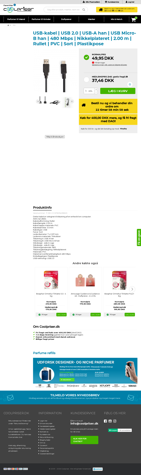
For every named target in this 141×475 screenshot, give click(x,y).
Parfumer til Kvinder (41, 19)
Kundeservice (112, 2)
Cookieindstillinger (47, 454)
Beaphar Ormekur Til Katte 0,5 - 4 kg (51, 295)
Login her (43, 421)
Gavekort (43, 445)
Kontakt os (44, 432)
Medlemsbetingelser (47, 429)
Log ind (130, 2)
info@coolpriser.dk (84, 423)
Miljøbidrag (44, 451)
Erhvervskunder (46, 423)
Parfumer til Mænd (16, 19)
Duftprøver (66, 19)
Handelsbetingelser (47, 426)
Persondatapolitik (47, 448)
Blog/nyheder (45, 440)
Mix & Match (116, 19)
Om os (42, 443)
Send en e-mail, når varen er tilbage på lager (109, 65)
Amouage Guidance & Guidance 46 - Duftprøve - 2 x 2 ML (85, 295)
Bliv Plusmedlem (91, 2)
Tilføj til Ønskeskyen (55, 137)
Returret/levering (46, 437)
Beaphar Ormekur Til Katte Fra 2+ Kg (119, 295)
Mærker (91, 19)
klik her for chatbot (79, 440)
